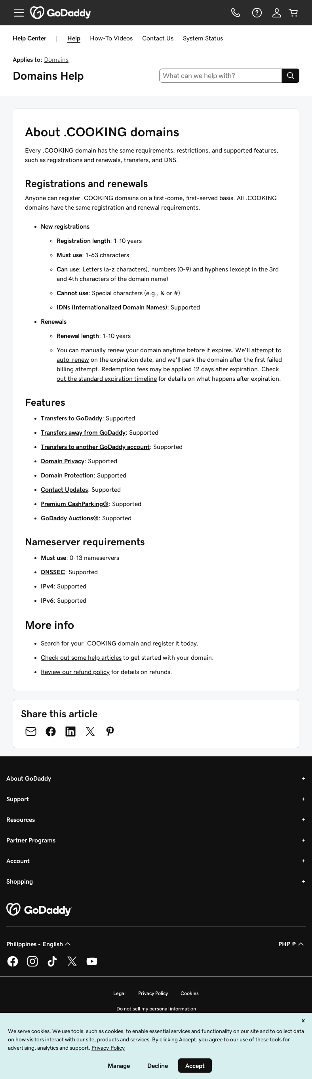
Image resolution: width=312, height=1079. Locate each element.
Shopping (19, 881)
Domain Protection (67, 475)
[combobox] (221, 75)
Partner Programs (30, 840)
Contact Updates (64, 489)
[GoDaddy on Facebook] (12, 965)
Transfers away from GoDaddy (83, 432)
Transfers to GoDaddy (71, 418)
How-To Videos (111, 38)
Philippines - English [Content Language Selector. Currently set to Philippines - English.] (39, 944)
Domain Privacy (62, 461)
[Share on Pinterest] (110, 731)
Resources (20, 819)
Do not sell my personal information (156, 1008)
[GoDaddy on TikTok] (52, 965)
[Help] (256, 13)
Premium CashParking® (74, 503)
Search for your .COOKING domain (90, 643)
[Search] (290, 76)
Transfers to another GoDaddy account (95, 446)
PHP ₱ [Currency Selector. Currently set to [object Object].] (292, 944)
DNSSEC (53, 572)
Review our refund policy (75, 671)
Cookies (190, 993)
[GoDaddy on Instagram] (32, 965)
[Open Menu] (16, 13)
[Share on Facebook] (51, 731)
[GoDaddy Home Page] (39, 910)
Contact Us (157, 38)
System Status (203, 38)
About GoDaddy (28, 778)
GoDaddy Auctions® (70, 518)
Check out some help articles (81, 657)
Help (73, 38)
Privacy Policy (153, 993)
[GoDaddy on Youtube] (92, 965)
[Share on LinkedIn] (70, 731)
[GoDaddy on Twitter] (72, 965)
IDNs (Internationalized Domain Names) (112, 307)
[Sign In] (277, 13)
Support (17, 799)
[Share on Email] (31, 731)
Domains (56, 59)
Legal (119, 993)
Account (18, 860)
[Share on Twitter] (90, 731)
